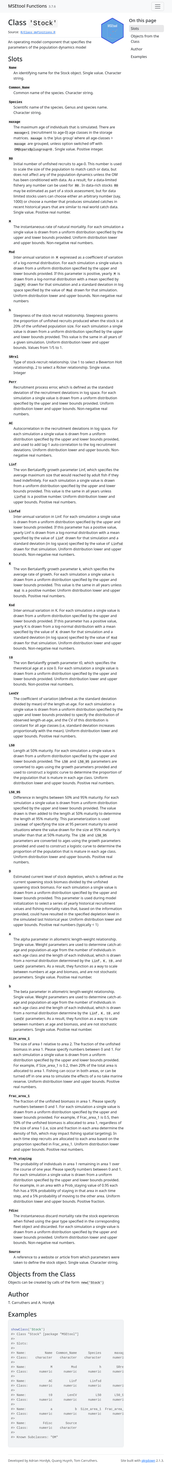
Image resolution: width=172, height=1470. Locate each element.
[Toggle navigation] (157, 6)
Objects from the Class (145, 39)
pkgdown (148, 1460)
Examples (139, 56)
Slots (135, 28)
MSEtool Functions (27, 6)
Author (136, 49)
